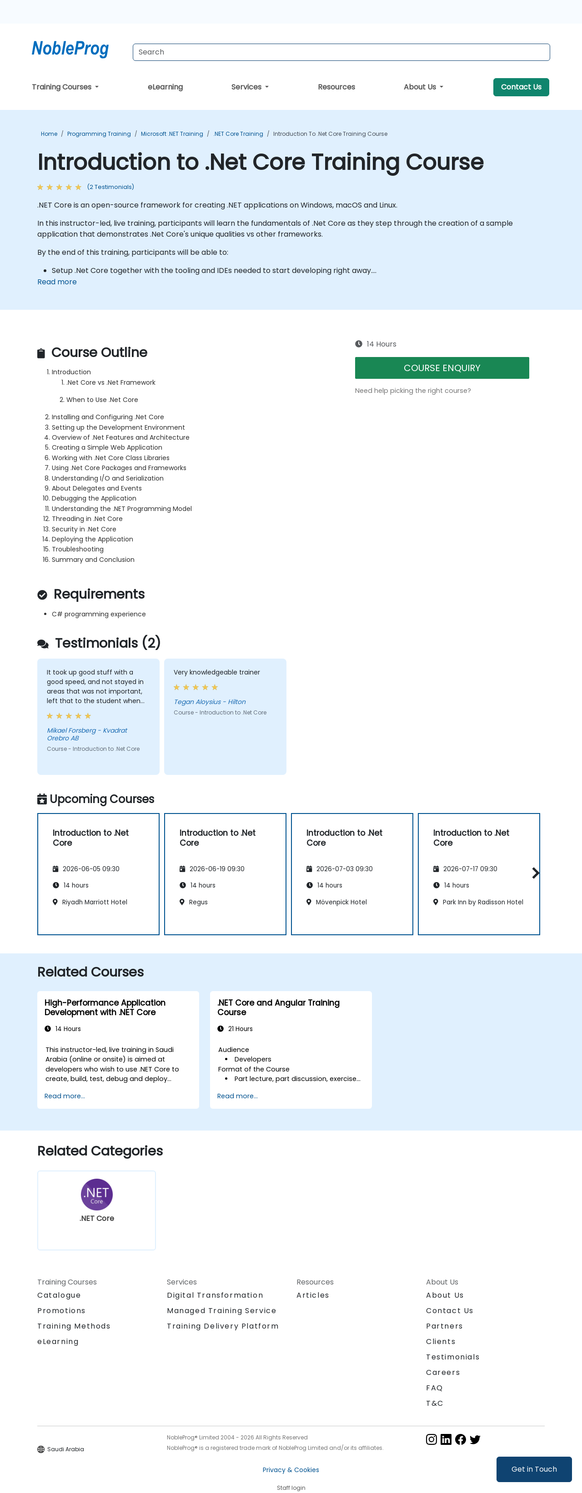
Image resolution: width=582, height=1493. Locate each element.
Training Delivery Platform (223, 1326)
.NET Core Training (238, 134)
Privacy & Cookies (291, 1469)
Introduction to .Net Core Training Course (330, 134)
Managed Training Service (221, 1310)
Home (49, 134)
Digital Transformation (215, 1295)
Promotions (61, 1310)
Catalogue (59, 1295)
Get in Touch (534, 1469)
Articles (313, 1295)
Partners (444, 1326)
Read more (57, 282)
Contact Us (521, 87)
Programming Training (99, 134)
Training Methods (74, 1326)
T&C (435, 1403)
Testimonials (453, 1357)
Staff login (291, 1488)
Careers (443, 1372)
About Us (421, 87)
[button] (533, 872)
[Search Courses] (341, 52)
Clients (441, 1341)
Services (247, 87)
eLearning (165, 87)
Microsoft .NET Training (172, 134)
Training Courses (62, 87)
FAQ (434, 1388)
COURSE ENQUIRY (442, 368)
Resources (336, 87)
